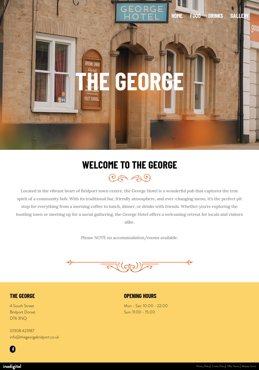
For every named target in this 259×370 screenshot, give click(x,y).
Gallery (239, 16)
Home (177, 16)
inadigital (12, 366)
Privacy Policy (203, 366)
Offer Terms (233, 366)
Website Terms (248, 366)
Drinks (215, 16)
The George (22, 296)
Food (195, 16)
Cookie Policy (218, 366)
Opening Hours (140, 296)
